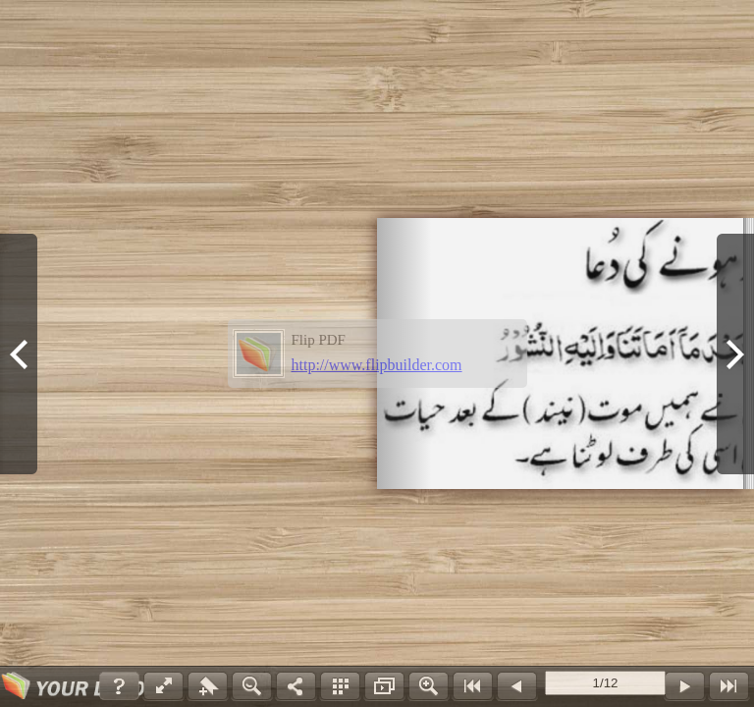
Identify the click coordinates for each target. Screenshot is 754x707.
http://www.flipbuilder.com (377, 364)
